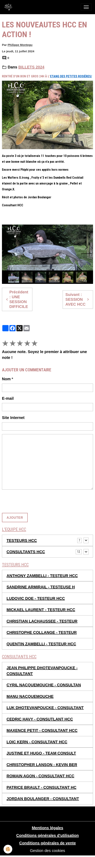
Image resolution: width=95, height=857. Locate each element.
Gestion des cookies (47, 850)
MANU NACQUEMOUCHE (30, 696)
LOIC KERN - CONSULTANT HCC (37, 742)
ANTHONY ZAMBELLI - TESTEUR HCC (42, 576)
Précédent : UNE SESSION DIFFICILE (16, 299)
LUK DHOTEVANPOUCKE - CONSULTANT (45, 708)
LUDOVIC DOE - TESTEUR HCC (36, 598)
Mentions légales (47, 828)
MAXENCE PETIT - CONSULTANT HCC (42, 730)
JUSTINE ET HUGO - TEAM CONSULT (41, 753)
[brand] (9, 7)
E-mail (8, 398)
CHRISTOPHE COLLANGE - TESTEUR (42, 632)
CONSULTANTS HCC (26, 552)
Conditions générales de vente (47, 843)
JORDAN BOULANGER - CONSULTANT (43, 799)
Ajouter (15, 517)
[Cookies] (8, 849)
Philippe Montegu (20, 45)
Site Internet (13, 417)
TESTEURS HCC (22, 540)
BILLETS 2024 (31, 67)
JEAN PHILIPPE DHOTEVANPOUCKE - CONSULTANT (42, 671)
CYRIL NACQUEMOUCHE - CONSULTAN (44, 685)
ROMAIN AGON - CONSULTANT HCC (40, 776)
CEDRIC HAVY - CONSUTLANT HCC (40, 719)
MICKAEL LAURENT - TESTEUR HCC (41, 610)
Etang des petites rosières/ (71, 76)
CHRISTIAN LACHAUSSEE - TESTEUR (42, 621)
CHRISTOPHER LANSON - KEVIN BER (42, 765)
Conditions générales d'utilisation (47, 835)
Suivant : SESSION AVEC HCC (77, 299)
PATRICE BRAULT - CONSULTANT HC (41, 787)
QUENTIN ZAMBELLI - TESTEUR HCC (41, 644)
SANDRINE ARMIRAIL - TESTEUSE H (41, 587)
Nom (6, 379)
